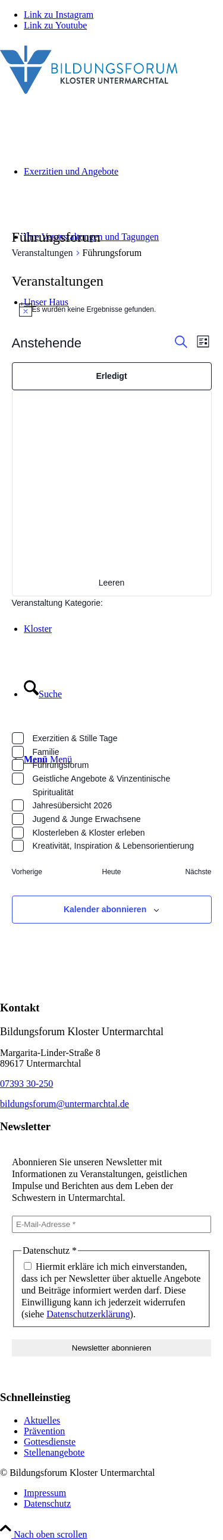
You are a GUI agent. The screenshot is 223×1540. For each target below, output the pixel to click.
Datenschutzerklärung (88, 1314)
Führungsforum (61, 765)
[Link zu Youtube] (55, 25)
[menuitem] (123, 1493)
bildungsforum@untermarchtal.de (64, 1104)
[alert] (112, 309)
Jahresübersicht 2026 (72, 805)
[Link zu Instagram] (58, 15)
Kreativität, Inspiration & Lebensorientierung (113, 845)
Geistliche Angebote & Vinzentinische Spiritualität (102, 785)
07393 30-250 (26, 1084)
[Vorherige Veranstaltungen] (27, 872)
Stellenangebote (54, 1452)
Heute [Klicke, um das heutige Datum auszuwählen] (111, 872)
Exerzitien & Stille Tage (75, 738)
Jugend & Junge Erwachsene (87, 819)
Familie (46, 752)
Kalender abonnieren (105, 909)
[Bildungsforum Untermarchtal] (89, 96)
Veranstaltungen (42, 253)
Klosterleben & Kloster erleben (89, 832)
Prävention (44, 1431)
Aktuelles (42, 1420)
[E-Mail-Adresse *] (111, 1224)
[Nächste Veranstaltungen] (198, 872)
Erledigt (111, 376)
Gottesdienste (50, 1442)
